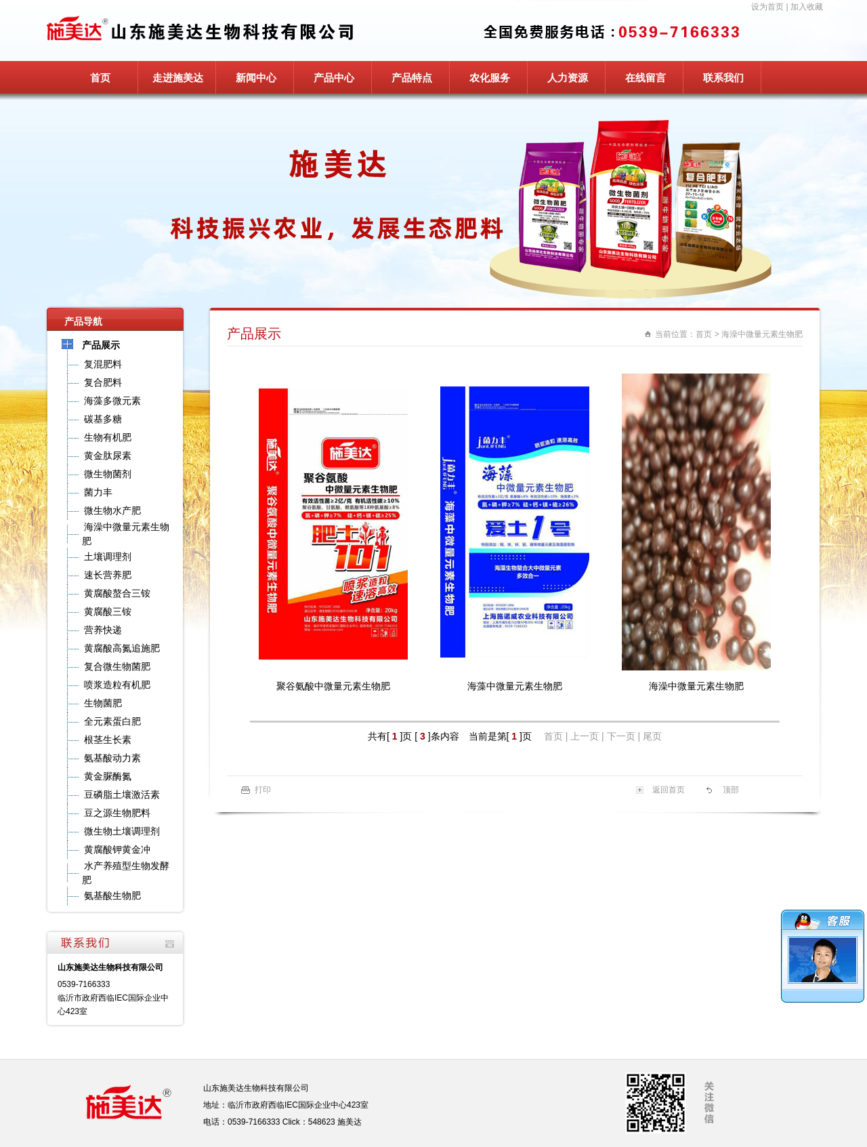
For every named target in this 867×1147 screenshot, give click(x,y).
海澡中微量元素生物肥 (762, 334)
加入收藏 (806, 7)
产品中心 (334, 77)
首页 (100, 77)
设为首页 (767, 7)
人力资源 (567, 77)
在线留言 (645, 77)
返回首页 (668, 789)
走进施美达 (177, 77)
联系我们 (723, 77)
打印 (263, 789)
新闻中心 (256, 77)
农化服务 (489, 77)
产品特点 (412, 77)
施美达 (349, 1122)
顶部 (731, 789)
